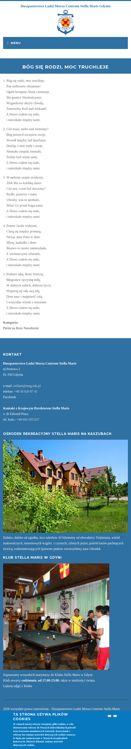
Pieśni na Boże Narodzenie (21, 328)
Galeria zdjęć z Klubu (17, 686)
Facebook (9, 397)
